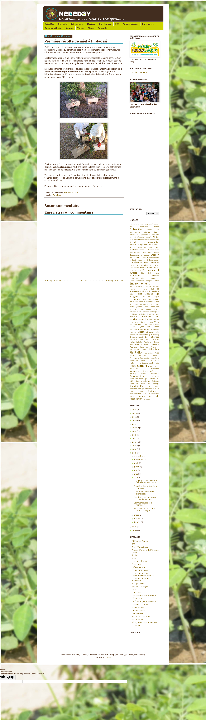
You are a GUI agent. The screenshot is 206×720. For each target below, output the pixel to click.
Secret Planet (137, 620)
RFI (158, 379)
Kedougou (134, 324)
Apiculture (57, 195)
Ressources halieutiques (139, 379)
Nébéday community (137, 337)
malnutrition (134, 329)
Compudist (137, 564)
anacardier (138, 240)
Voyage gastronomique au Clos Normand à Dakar (145, 482)
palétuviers (154, 345)
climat (151, 258)
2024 (134, 413)
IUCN (134, 590)
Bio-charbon (105, 24)
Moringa (91, 24)
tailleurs (156, 389)
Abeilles (136, 224)
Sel (149, 384)
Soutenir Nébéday (53, 28)
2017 (134, 438)
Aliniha (156, 237)
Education (135, 275)
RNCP (131, 381)
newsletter (133, 340)
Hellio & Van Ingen (140, 587)
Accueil (84, 281)
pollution (156, 355)
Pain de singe (142, 345)
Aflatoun (147, 232)
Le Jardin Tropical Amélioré (144, 596)
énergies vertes (152, 281)
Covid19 (132, 265)
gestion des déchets (142, 304)
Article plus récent (53, 281)
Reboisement (77, 24)
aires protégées (147, 237)
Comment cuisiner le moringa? (143, 504)
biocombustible (153, 250)
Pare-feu (144, 347)
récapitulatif (134, 369)
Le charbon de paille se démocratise (144, 493)
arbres (143, 242)
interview (150, 314)
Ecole (149, 273)
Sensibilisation (137, 386)
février (137, 519)
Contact (69, 28)
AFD (133, 544)
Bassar (156, 245)
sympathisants (147, 389)
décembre (139, 456)
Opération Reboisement (144, 342)
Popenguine (134, 358)
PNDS (157, 353)
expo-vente (143, 289)
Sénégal (156, 384)
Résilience (155, 376)
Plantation (136, 352)
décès (132, 268)
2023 (134, 417)
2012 (134, 527)
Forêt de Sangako (150, 297)
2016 (134, 442)
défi (135, 268)
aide (153, 235)
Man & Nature (138, 608)
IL (158, 312)
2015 (134, 446)
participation (134, 350)
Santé (143, 384)
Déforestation (144, 268)
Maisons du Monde (140, 605)
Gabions (155, 302)
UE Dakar (136, 626)
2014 (134, 449)
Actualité (136, 229)
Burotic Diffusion (139, 561)
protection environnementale (142, 363)
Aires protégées (130, 24)
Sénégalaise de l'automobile (144, 623)
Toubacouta (153, 391)
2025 (134, 410)
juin (136, 470)
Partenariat (155, 347)
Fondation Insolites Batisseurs (140, 580)
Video (142, 396)
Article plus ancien (114, 281)
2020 (134, 428)
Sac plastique (143, 381)
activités (156, 226)
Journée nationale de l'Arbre (148, 322)
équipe (149, 287)
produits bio (154, 360)
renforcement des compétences (144, 371)
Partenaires (148, 24)
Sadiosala (155, 381)
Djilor (142, 273)
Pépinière (154, 349)
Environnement (140, 283)
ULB (144, 394)
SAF (117, 24)
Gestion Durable (145, 309)
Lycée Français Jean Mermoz (144, 602)
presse (138, 360)
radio (157, 363)
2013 (134, 453)
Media (141, 332)
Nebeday (156, 335)
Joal (157, 314)
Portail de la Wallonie (141, 617)
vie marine (146, 399)
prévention (145, 360)
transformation (135, 394)
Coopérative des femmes (144, 262)
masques (133, 332)
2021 (134, 424)
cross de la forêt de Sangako (147, 265)
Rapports (102, 28)
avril (136, 478)
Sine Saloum (153, 386)
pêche (144, 350)
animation (146, 240)
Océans (140, 340)
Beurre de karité (145, 247)
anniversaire (154, 240)
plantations (149, 353)
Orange (156, 342)
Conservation (154, 260)
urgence (132, 396)
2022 (134, 420)
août (136, 463)
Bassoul (132, 247)
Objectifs (62, 24)
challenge (155, 252)
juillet (136, 467)
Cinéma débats (141, 258)
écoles (157, 273)
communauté (143, 260)
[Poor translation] (10, 677)
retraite (152, 379)
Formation (135, 299)
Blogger (108, 657)
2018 (134, 435)
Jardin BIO (136, 593)
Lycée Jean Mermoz (149, 327)
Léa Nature (137, 599)
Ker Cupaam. (143, 324)
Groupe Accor (138, 584)
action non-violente (139, 226)
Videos (80, 28)
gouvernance (144, 312)
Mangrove (144, 329)
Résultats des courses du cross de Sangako (145, 498)
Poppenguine (144, 358)
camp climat (142, 252)
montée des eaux (136, 335)
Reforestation (154, 369)
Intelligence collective (138, 314)
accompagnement (146, 224)
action (156, 224)
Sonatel (132, 389)
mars (136, 515)
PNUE (132, 355)
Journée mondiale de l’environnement (144, 318)
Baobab (149, 245)
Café (131, 252)
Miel (157, 332)
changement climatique (139, 255)
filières (144, 291)
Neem (146, 337)
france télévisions (145, 302)
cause (149, 252)
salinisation (134, 384)
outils (132, 345)
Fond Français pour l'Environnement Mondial (143, 575)
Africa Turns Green (140, 547)
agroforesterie (145, 235)
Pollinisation (143, 355)
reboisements (153, 366)
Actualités (49, 24)
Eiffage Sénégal (138, 567)
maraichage (154, 329)
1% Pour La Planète (140, 541)
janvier (137, 522)
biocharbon (143, 250)
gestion (132, 304)
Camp (135, 252)
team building (137, 391)
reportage (133, 374)
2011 (134, 530)
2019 (131, 224)
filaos (139, 291)
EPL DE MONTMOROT (141, 570)
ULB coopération (153, 394)
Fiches (91, 28)
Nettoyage (154, 337)
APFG (134, 558)
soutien (138, 389)
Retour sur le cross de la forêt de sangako (144, 510)
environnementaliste (137, 287)
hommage (153, 312)
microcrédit (150, 332)
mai (136, 474)
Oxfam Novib (137, 614)
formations (147, 299)
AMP (131, 240)
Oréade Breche (138, 611)
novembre (139, 460)
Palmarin (134, 347)
